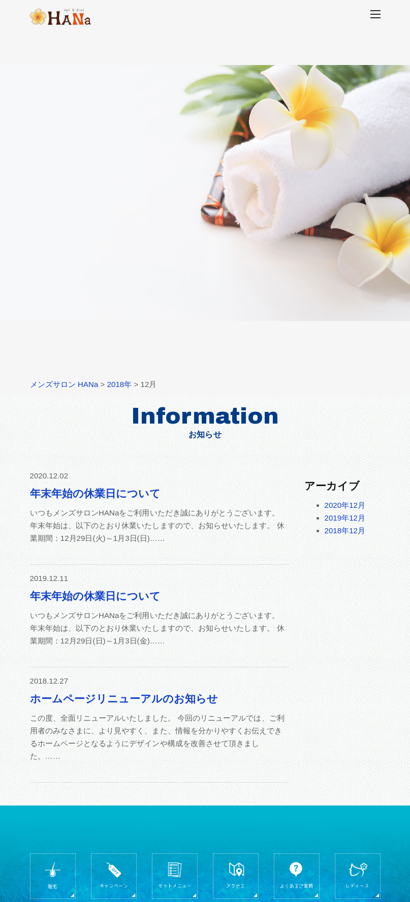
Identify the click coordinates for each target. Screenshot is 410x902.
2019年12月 (345, 517)
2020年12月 (345, 505)
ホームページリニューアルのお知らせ (124, 698)
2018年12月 (345, 530)
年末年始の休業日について (95, 493)
